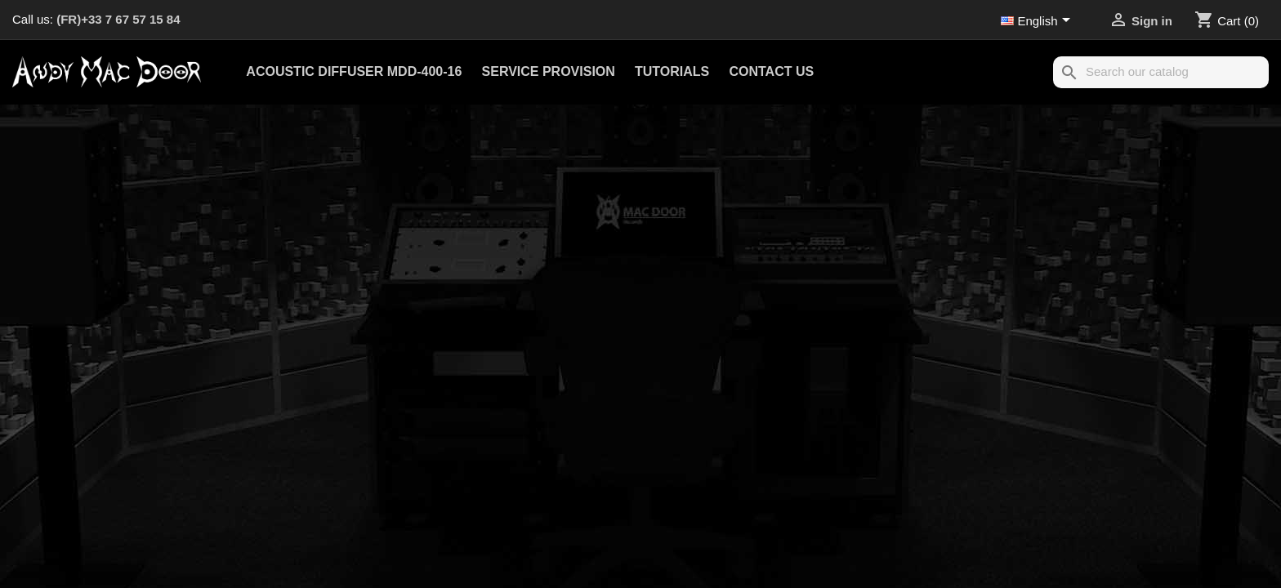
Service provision (548, 71)
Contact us (771, 71)
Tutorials (672, 71)
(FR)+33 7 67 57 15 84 (118, 19)
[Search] (1161, 72)
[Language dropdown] (1038, 22)
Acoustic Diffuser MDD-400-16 (354, 71)
